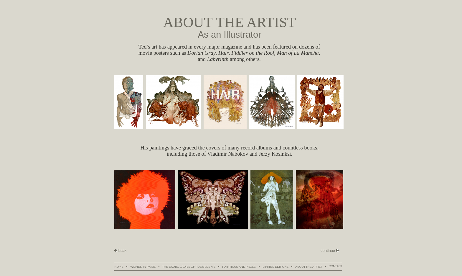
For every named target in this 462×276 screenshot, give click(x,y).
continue (328, 250)
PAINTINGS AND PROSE (242, 266)
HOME (122, 266)
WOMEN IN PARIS (146, 266)
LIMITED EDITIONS (279, 266)
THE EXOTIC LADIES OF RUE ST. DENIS (192, 266)
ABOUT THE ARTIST (312, 266)
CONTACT (335, 266)
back (120, 250)
